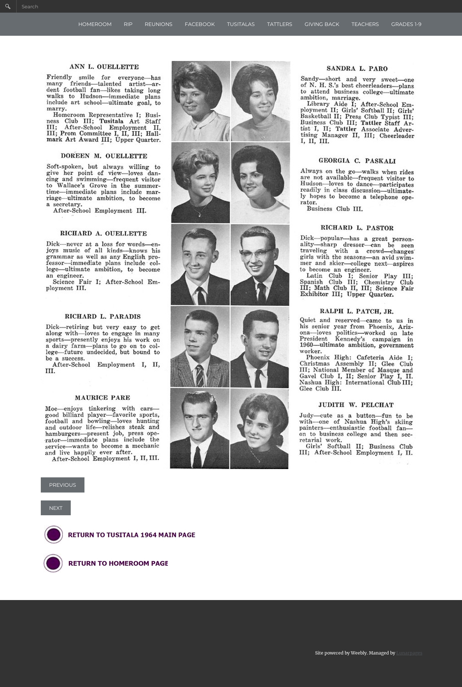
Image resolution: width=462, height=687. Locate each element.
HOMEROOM (95, 24)
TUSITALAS (241, 24)
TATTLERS (279, 24)
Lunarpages (409, 652)
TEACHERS (365, 24)
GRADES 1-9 (406, 24)
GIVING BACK (322, 24)
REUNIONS (159, 24)
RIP (128, 24)
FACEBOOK (200, 24)
